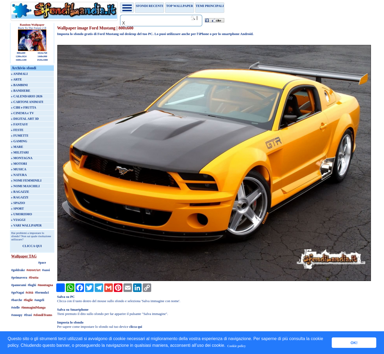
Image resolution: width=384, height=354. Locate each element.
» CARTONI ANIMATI (27, 102)
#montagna (45, 285)
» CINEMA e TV (22, 113)
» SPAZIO (18, 203)
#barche (16, 300)
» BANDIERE (20, 91)
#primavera (19, 277)
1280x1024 (21, 56)
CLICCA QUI (32, 246)
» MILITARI (20, 152)
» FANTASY (19, 124)
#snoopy (16, 315)
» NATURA (19, 175)
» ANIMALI (19, 74)
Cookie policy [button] (236, 346)
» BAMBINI (19, 85)
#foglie (28, 300)
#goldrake (18, 270)
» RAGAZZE (20, 192)
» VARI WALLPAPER (26, 225)
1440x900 (42, 56)
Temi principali (210, 6)
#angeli (39, 300)
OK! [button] (353, 343)
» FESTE (17, 130)
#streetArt (33, 270)
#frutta (33, 277)
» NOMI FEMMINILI (26, 180)
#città (29, 292)
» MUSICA (18, 169)
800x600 (21, 53)
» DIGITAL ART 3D (25, 119)
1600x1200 (21, 60)
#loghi (32, 285)
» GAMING (19, 141)
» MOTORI (19, 164)
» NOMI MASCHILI (25, 186)
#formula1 (42, 292)
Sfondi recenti (149, 6)
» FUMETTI (19, 135)
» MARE (17, 147)
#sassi (46, 270)
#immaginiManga (33, 307)
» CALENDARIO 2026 (26, 96)
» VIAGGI (18, 220)
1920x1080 (42, 60)
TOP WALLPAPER (179, 6)
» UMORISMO (21, 214)
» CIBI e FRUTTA (23, 107)
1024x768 (42, 53)
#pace (42, 262)
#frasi (28, 315)
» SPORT (17, 208)
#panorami (18, 285)
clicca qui (135, 327)
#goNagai (17, 292)
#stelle (15, 307)
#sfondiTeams (42, 315)
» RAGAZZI (19, 197)
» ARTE (16, 79)
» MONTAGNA (22, 158)
